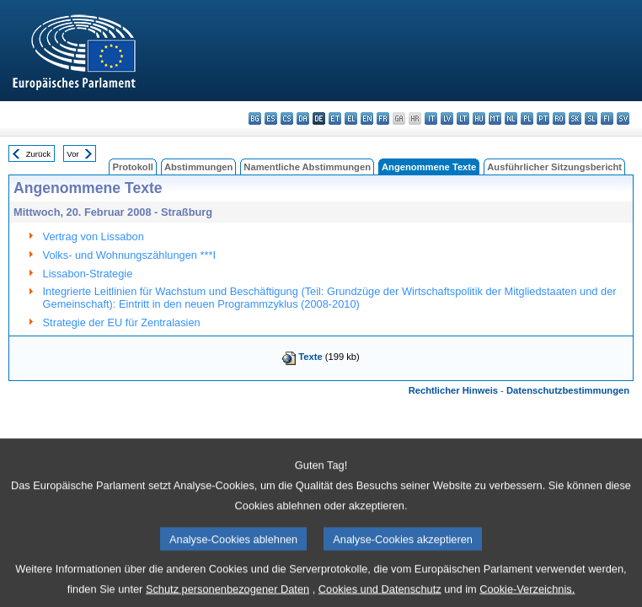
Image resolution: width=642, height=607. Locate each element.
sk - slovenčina (575, 118)
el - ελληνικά (351, 118)
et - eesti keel (335, 118)
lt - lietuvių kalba (463, 118)
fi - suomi (607, 118)
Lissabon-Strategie (88, 273)
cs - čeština (287, 118)
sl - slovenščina (591, 118)
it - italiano (431, 118)
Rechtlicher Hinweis (453, 390)
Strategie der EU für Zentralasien (122, 322)
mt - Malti (495, 118)
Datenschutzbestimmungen (567, 390)
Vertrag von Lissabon (93, 236)
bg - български (255, 118)
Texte (310, 357)
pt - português (543, 118)
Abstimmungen (198, 167)
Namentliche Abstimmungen (307, 167)
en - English (367, 118)
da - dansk (303, 118)
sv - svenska (623, 118)
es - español (271, 118)
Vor (72, 153)
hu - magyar (479, 118)
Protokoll (132, 167)
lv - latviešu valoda (447, 118)
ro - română (559, 118)
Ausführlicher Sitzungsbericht (554, 167)
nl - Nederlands (511, 118)
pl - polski (527, 118)
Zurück (38, 153)
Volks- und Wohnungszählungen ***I (129, 255)
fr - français (383, 118)
